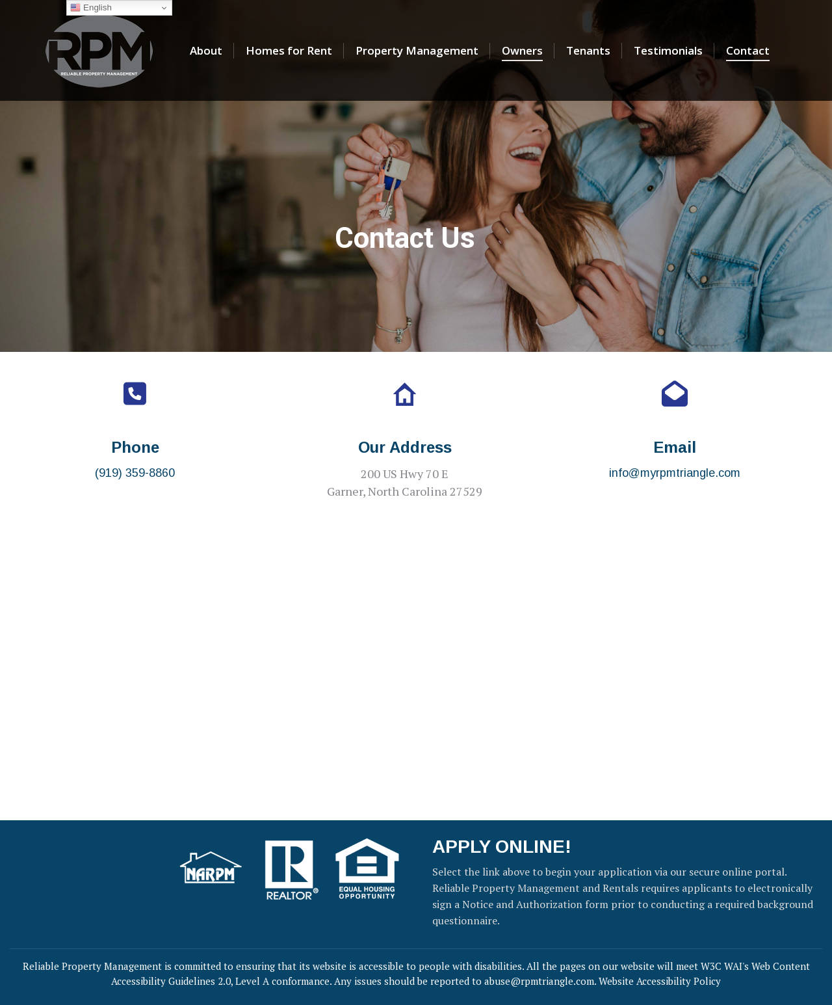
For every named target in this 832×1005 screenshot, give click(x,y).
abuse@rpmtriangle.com (539, 980)
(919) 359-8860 (135, 472)
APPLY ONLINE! (501, 847)
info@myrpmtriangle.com (674, 472)
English (90, 8)
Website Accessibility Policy (660, 980)
